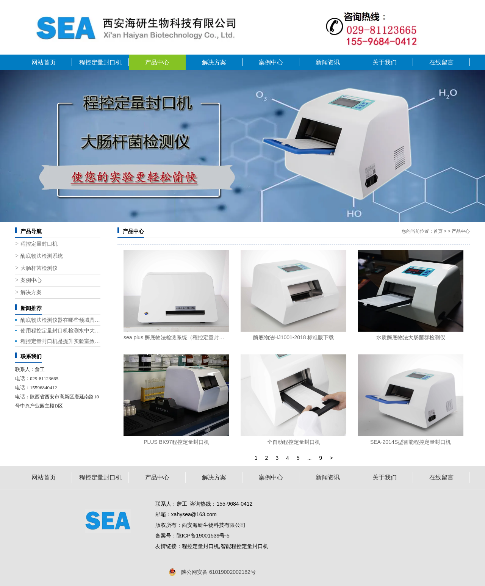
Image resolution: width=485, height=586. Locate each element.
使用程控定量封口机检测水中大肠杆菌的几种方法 (60, 330)
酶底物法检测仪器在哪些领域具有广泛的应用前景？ (60, 320)
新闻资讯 (328, 62)
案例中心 (271, 62)
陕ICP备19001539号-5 (203, 536)
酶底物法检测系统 (41, 256)
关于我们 (384, 62)
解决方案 (214, 62)
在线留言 (441, 62)
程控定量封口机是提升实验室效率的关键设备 (60, 341)
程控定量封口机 (100, 62)
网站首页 (43, 62)
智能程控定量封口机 (244, 546)
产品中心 (157, 62)
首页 (438, 231)
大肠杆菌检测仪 (39, 268)
